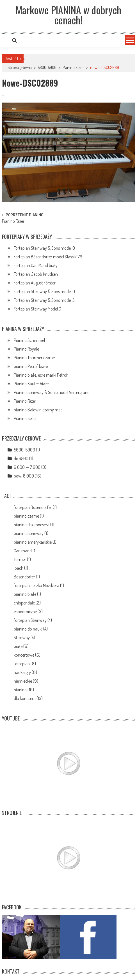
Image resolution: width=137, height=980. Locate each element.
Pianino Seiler (25, 418)
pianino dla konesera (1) (34, 524)
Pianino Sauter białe (31, 383)
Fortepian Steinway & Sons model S (44, 300)
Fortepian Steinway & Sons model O (44, 248)
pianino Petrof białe (31, 366)
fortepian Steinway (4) (33, 620)
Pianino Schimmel (29, 340)
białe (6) (21, 646)
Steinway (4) (24, 637)
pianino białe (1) (27, 594)
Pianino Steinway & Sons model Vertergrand (52, 392)
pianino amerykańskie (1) (35, 542)
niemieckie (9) (26, 681)
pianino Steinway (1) (31, 533)
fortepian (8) (25, 663)
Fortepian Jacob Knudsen (36, 274)
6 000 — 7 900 (27, 467)
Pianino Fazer (73, 67)
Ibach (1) (21, 568)
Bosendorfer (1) (27, 577)
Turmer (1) (22, 559)
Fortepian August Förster (35, 283)
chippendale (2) (27, 603)
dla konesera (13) (28, 698)
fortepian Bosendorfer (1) (35, 507)
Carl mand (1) (25, 550)
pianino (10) (24, 689)
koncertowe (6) (27, 655)
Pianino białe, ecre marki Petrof (41, 375)
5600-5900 (47, 67)
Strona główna (20, 67)
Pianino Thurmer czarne (34, 357)
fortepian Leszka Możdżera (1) (39, 585)
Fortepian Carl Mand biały (36, 265)
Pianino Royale (26, 349)
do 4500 (21, 458)
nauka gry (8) (25, 672)
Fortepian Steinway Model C (37, 309)
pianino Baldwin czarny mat (38, 410)
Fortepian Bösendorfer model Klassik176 (48, 257)
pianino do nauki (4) (31, 629)
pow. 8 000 (24, 476)
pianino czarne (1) (29, 516)
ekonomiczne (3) (28, 611)
